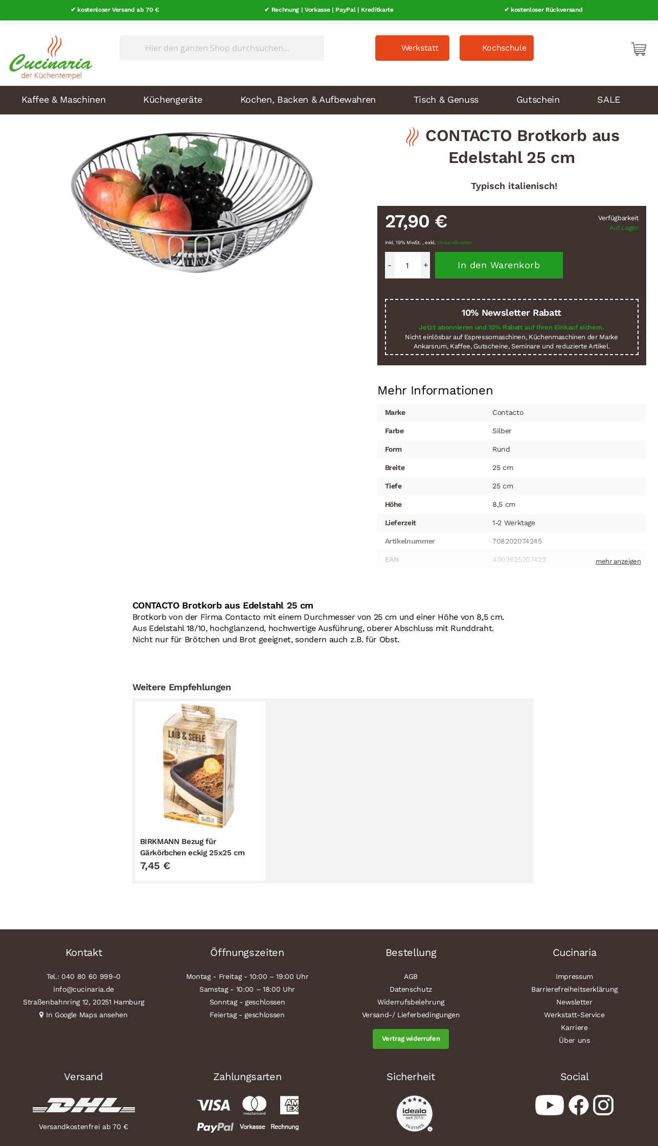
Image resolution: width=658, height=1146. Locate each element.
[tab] (435, 387)
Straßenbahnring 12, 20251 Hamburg (83, 998)
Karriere (574, 1024)
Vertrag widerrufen (411, 1035)
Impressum (574, 973)
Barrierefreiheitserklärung (574, 985)
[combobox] (222, 44)
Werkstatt (420, 44)
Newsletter (574, 998)
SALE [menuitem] (608, 95)
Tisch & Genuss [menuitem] (446, 95)
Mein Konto (595, 45)
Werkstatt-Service (574, 1011)
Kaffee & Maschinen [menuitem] (63, 95)
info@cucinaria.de (83, 985)
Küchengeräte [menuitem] (172, 95)
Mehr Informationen (435, 386)
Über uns (574, 1037)
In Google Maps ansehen (87, 1011)
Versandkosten (454, 239)
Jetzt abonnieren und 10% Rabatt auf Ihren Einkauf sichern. (511, 324)
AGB (411, 973)
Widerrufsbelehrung (410, 998)
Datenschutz (411, 985)
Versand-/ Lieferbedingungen (411, 1011)
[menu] (329, 96)
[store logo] (48, 51)
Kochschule (504, 44)
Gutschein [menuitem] (538, 95)
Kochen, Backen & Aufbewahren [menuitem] (308, 95)
